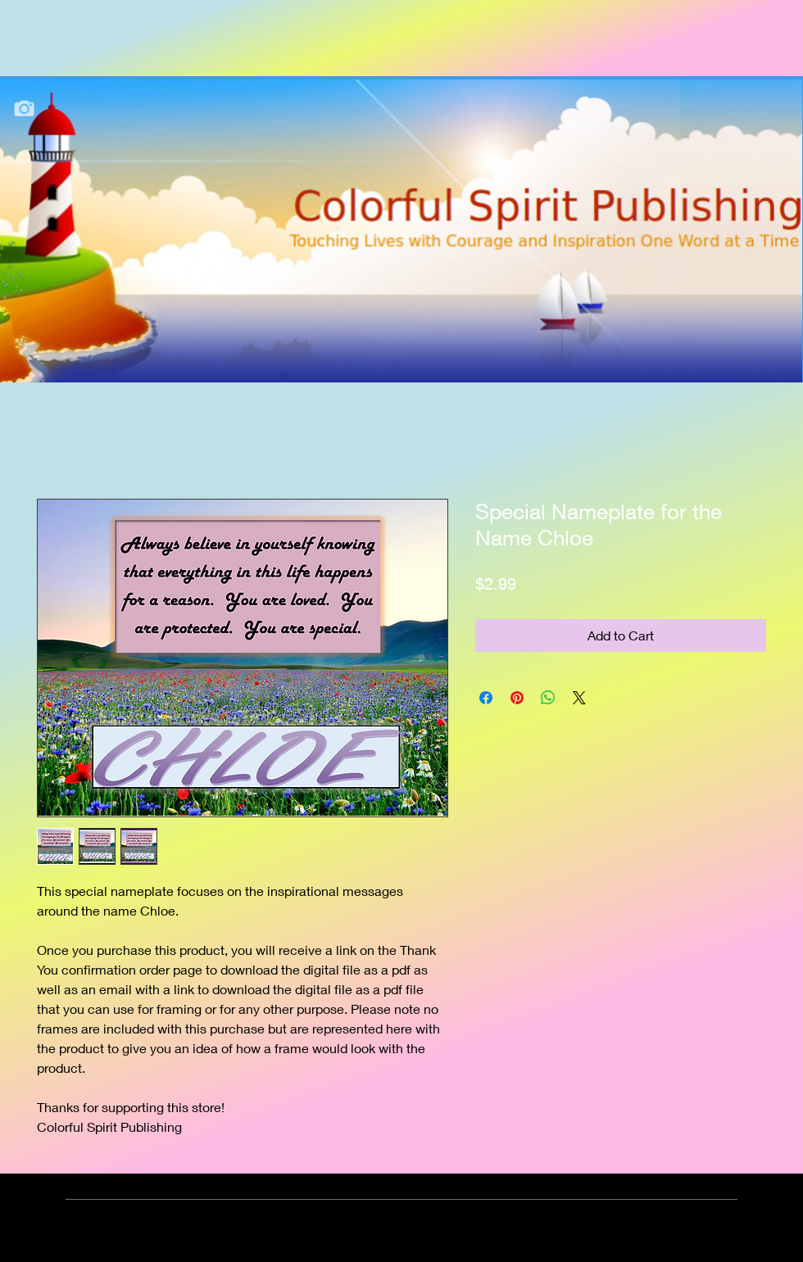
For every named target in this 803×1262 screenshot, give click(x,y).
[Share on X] (579, 698)
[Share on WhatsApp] (548, 698)
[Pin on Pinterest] (517, 698)
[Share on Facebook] (486, 698)
